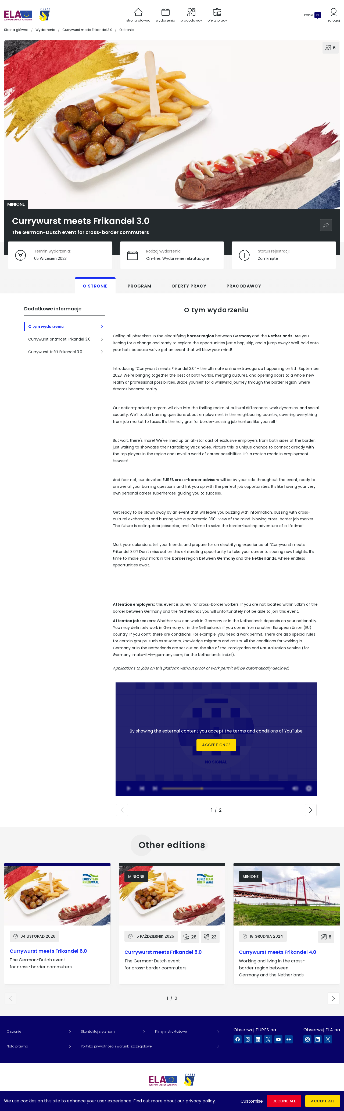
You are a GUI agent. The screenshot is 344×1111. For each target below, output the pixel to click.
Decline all (284, 1101)
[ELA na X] (328, 1039)
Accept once (216, 745)
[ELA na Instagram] (307, 1039)
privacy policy (200, 1101)
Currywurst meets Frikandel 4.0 (277, 952)
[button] (122, 810)
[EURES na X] (268, 1039)
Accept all (322, 1101)
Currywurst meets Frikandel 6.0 (48, 951)
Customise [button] (252, 1101)
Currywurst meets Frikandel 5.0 (163, 952)
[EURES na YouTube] (278, 1039)
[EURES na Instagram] (248, 1039)
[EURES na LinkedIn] (258, 1039)
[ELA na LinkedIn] (318, 1039)
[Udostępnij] (326, 225)
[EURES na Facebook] (238, 1039)
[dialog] (172, 1101)
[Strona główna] (27, 15)
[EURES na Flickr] (289, 1039)
